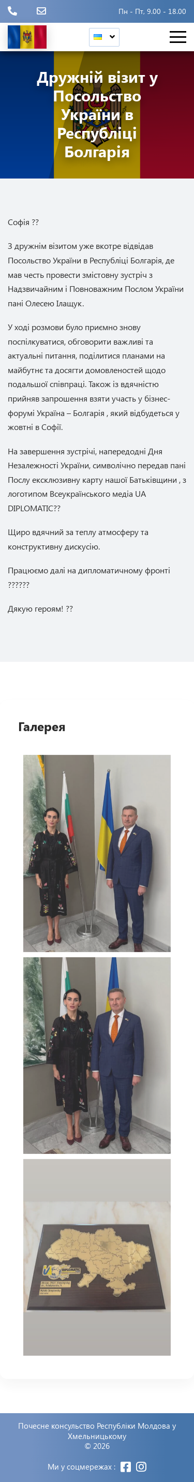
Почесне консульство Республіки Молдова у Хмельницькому (97, 1431)
